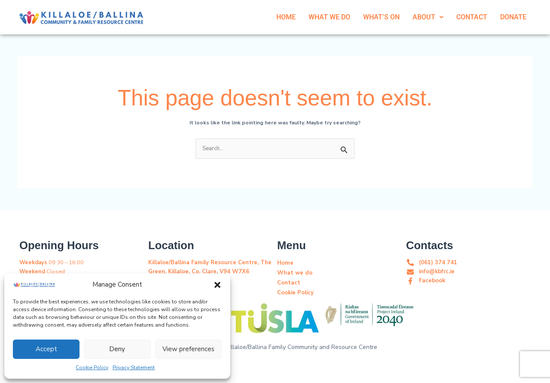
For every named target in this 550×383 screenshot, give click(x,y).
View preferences (188, 349)
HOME (286, 17)
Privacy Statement (134, 367)
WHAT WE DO (329, 17)
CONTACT (471, 17)
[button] (217, 284)
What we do (293, 272)
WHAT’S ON (381, 17)
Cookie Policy (92, 367)
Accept (46, 349)
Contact (288, 282)
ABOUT (427, 17)
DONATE (513, 17)
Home (285, 262)
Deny (117, 349)
